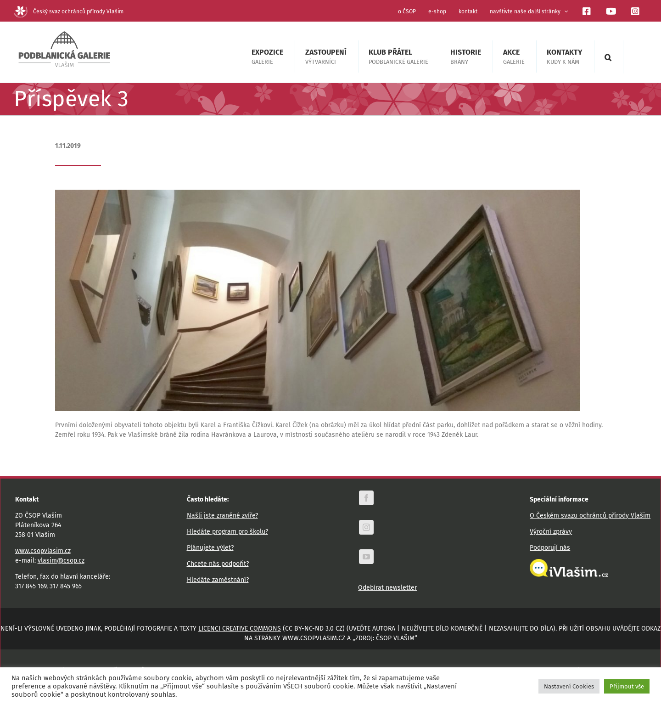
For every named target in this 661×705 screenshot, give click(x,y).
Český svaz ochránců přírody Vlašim (68, 11)
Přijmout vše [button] (627, 686)
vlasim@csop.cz (61, 560)
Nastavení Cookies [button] (569, 686)
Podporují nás (550, 548)
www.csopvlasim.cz (43, 551)
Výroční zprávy (551, 532)
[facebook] (366, 498)
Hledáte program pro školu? (227, 532)
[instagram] (366, 527)
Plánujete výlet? (210, 548)
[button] (608, 56)
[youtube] (366, 556)
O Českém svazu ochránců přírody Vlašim (590, 515)
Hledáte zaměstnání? (218, 580)
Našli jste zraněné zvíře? (222, 515)
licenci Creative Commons (239, 628)
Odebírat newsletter (387, 588)
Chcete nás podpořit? (218, 564)
